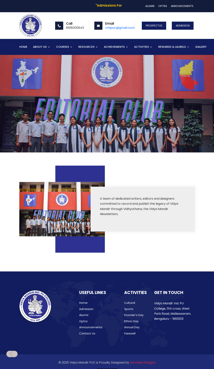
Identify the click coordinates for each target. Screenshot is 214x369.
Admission (86, 309)
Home (83, 303)
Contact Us (87, 333)
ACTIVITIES (141, 46)
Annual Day (132, 327)
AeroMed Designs (142, 362)
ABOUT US (40, 46)
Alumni (83, 315)
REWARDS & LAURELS (172, 46)
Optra (83, 321)
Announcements (90, 327)
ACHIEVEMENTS (114, 46)
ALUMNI (149, 6)
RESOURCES (86, 46)
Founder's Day (133, 315)
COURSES (62, 46)
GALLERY (200, 46)
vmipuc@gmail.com (119, 28)
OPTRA (162, 6)
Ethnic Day (131, 321)
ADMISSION (183, 25)
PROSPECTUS (154, 25)
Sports (128, 309)
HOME (23, 46)
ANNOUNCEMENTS (182, 6)
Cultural (129, 303)
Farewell (129, 333)
